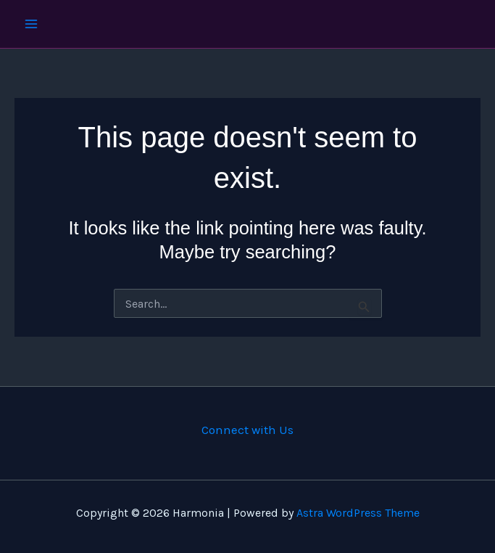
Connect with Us (247, 429)
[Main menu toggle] (31, 24)
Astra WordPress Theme (358, 513)
